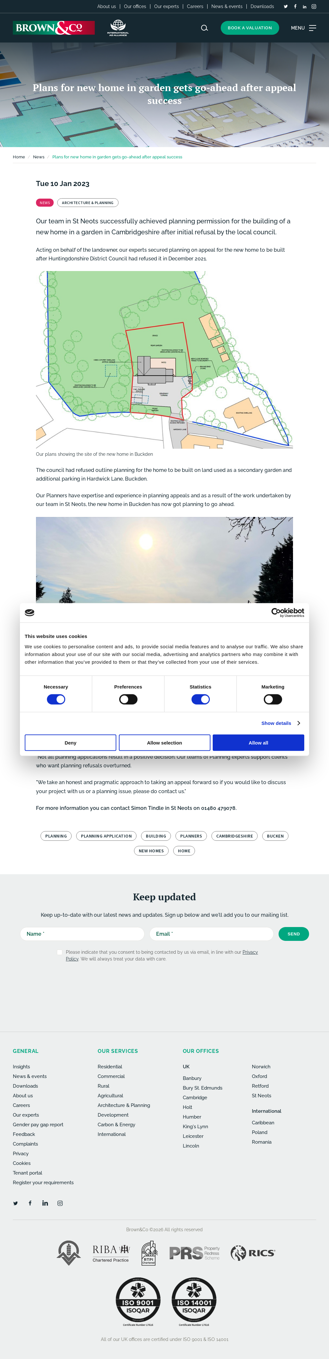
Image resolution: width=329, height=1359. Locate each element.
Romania (261, 1142)
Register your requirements (43, 1183)
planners (191, 836)
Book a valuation (250, 27)
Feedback (24, 1134)
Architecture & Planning (124, 1105)
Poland (259, 1132)
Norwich (261, 1067)
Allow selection (164, 742)
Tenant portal (27, 1173)
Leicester (193, 1136)
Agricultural (110, 1096)
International (112, 1134)
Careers (195, 6)
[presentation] (151, 983)
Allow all (258, 742)
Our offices (135, 6)
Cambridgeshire (234, 836)
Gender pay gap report (38, 1125)
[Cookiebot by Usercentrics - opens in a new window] (276, 613)
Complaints (25, 1144)
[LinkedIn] (305, 7)
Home (19, 157)
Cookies (22, 1163)
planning (56, 836)
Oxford (259, 1076)
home (184, 851)
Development (113, 1115)
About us (106, 6)
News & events (227, 6)
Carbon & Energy (116, 1125)
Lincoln (191, 1146)
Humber (192, 1117)
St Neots (261, 1096)
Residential (110, 1067)
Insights (21, 1067)
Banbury (192, 1078)
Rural (103, 1086)
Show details (276, 723)
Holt (187, 1107)
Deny (70, 742)
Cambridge (195, 1098)
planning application (106, 836)
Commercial (111, 1076)
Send (294, 934)
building (156, 836)
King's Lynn (195, 1126)
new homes (151, 851)
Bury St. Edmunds (202, 1088)
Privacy (21, 1154)
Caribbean (263, 1123)
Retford (260, 1086)
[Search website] (204, 27)
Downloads (262, 6)
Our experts (166, 6)
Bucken (275, 836)
